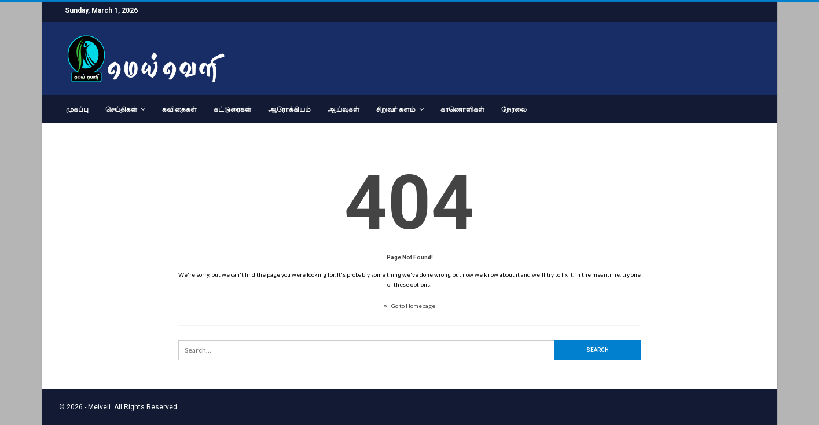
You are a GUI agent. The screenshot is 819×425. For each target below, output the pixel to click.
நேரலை (514, 109)
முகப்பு (77, 109)
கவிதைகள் (179, 109)
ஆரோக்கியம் (289, 109)
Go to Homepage (409, 305)
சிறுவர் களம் (396, 109)
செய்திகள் (121, 109)
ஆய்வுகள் (343, 109)
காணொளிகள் (462, 109)
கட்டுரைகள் (232, 109)
